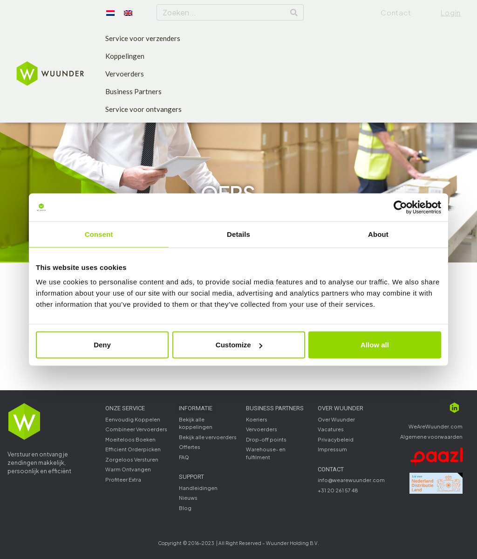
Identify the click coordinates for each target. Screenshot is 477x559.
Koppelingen (124, 56)
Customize (239, 345)
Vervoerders (124, 73)
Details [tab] (238, 234)
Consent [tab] (99, 234)
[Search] (294, 12)
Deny (102, 345)
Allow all (375, 345)
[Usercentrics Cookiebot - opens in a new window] (400, 207)
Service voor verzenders (142, 38)
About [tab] (378, 234)
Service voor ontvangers (143, 109)
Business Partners (133, 91)
